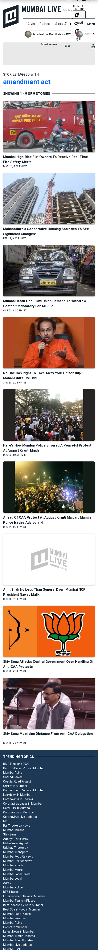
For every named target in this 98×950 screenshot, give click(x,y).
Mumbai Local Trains (16, 874)
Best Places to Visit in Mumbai (23, 905)
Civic (31, 23)
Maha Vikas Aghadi (16, 843)
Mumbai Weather (14, 918)
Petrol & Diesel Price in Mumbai (23, 768)
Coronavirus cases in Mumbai (22, 803)
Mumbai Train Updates (18, 940)
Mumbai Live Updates (17, 944)
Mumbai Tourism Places (19, 900)
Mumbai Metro (13, 869)
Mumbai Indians (13, 830)
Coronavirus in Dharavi (18, 799)
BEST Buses (11, 891)
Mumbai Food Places (17, 914)
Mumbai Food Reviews (18, 856)
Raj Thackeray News (16, 825)
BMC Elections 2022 (16, 764)
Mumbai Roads (13, 865)
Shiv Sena (9, 834)
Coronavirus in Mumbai (18, 812)
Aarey (7, 883)
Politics (45, 23)
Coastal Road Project (17, 781)
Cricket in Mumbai (15, 786)
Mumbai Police (13, 887)
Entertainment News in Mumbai (24, 896)
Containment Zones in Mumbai (23, 790)
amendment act (26, 82)
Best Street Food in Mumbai (21, 909)
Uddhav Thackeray (15, 847)
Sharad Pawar (12, 777)
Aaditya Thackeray (15, 839)
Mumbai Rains (12, 772)
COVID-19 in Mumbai (16, 808)
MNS (6, 821)
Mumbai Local (12, 878)
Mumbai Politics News (17, 861)
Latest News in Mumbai (18, 931)
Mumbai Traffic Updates (19, 936)
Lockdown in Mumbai (17, 794)
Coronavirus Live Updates (20, 816)
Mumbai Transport (15, 852)
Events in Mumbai (15, 927)
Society (61, 23)
